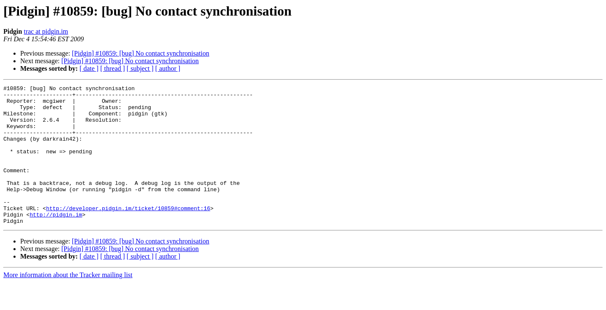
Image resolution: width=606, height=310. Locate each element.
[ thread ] (112, 68)
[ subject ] (140, 68)
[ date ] (89, 68)
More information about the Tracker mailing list (68, 302)
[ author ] (168, 68)
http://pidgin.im (55, 241)
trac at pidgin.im (46, 31)
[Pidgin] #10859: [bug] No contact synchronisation (141, 53)
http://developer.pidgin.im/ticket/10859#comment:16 (128, 233)
